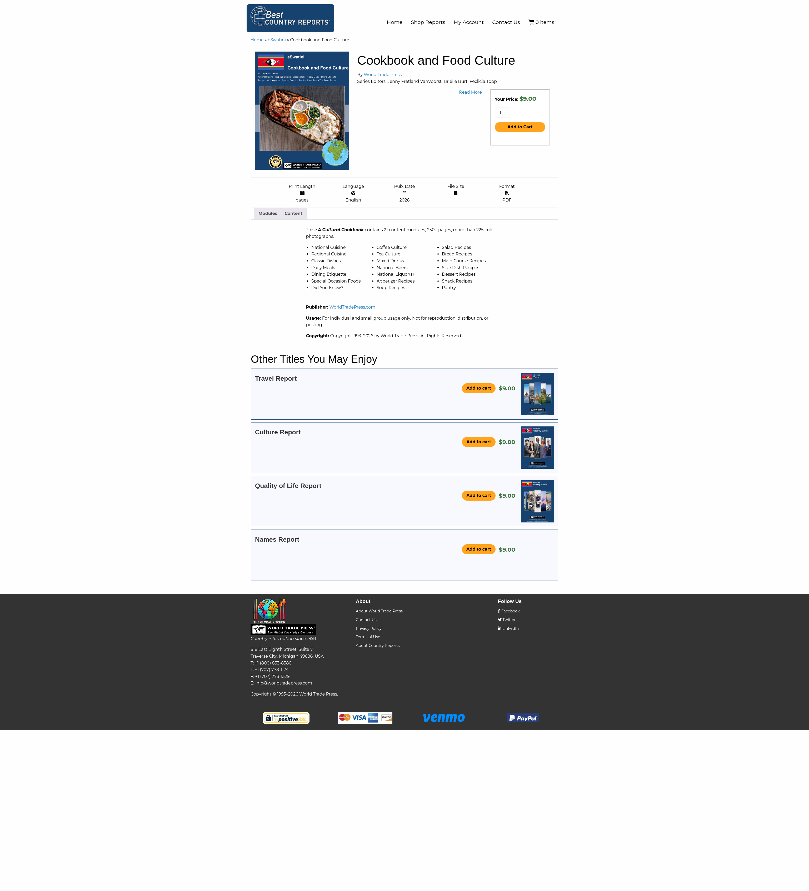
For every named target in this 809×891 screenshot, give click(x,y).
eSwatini (277, 39)
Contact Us (506, 22)
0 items (541, 22)
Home (395, 22)
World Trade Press (547, 74)
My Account (469, 22)
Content (293, 274)
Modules (267, 274)
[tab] (268, 274)
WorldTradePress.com (435, 361)
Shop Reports (428, 22)
